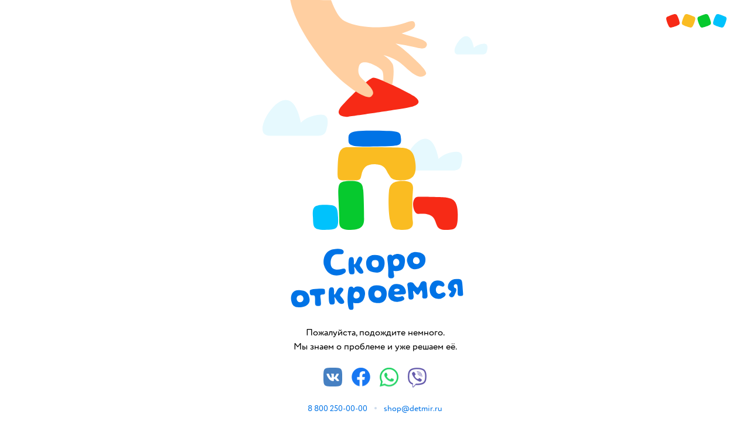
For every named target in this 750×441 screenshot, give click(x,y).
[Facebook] (361, 383)
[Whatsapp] (389, 384)
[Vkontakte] (332, 383)
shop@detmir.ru (413, 408)
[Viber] (417, 385)
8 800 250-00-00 (337, 408)
